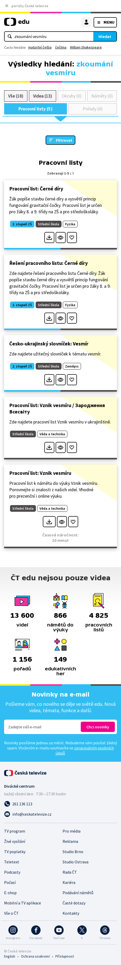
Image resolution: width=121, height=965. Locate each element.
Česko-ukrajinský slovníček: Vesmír (48, 343)
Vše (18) (15, 96)
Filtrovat (64, 140)
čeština (60, 47)
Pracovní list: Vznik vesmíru (40, 473)
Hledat (104, 36)
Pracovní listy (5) (35, 109)
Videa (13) (42, 96)
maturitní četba (40, 47)
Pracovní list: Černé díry (36, 188)
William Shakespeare (86, 47)
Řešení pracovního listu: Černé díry (48, 263)
